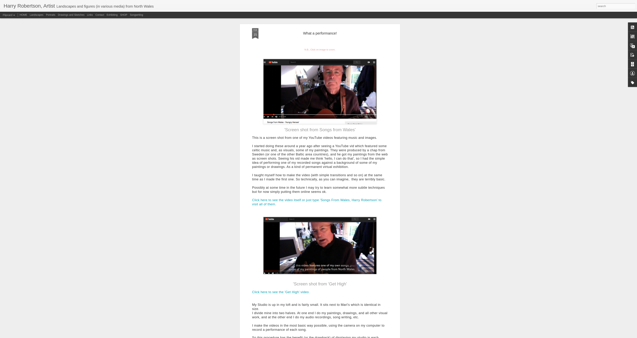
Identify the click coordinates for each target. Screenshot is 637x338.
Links (90, 14)
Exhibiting (112, 14)
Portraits (50, 14)
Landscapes (36, 14)
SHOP (123, 14)
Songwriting (136, 14)
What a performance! (320, 33)
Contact (99, 14)
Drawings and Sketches (71, 14)
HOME (23, 14)
